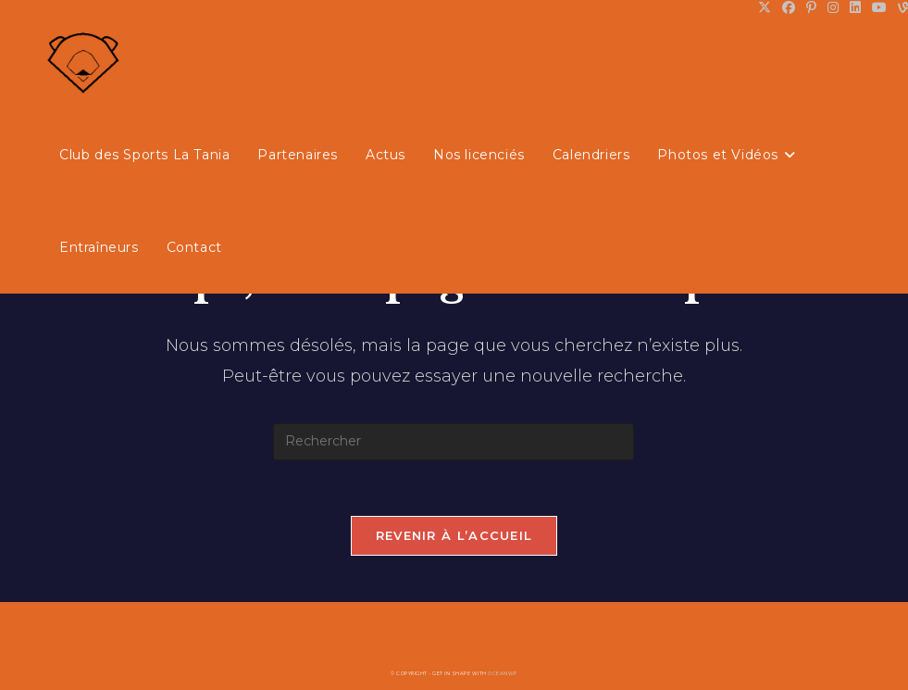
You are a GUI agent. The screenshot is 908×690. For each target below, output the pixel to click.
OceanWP (502, 673)
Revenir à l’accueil (454, 535)
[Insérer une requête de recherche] (453, 441)
